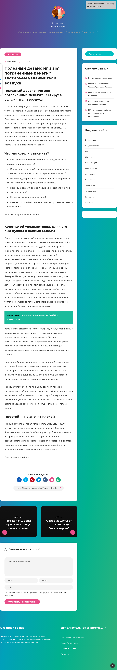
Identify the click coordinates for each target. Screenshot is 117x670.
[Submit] (110, 54)
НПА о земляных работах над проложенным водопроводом (99, 113)
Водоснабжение (92, 146)
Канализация (56, 32)
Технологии (12, 55)
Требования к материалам (72, 637)
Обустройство (91, 168)
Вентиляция (73, 32)
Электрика (88, 32)
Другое (88, 157)
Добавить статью (68, 648)
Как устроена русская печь (100, 78)
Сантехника (39, 32)
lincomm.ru (58, 25)
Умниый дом (90, 191)
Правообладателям (69, 643)
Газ (86, 151)
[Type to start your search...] (99, 54)
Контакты (65, 654)
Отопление (24, 32)
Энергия (89, 203)
